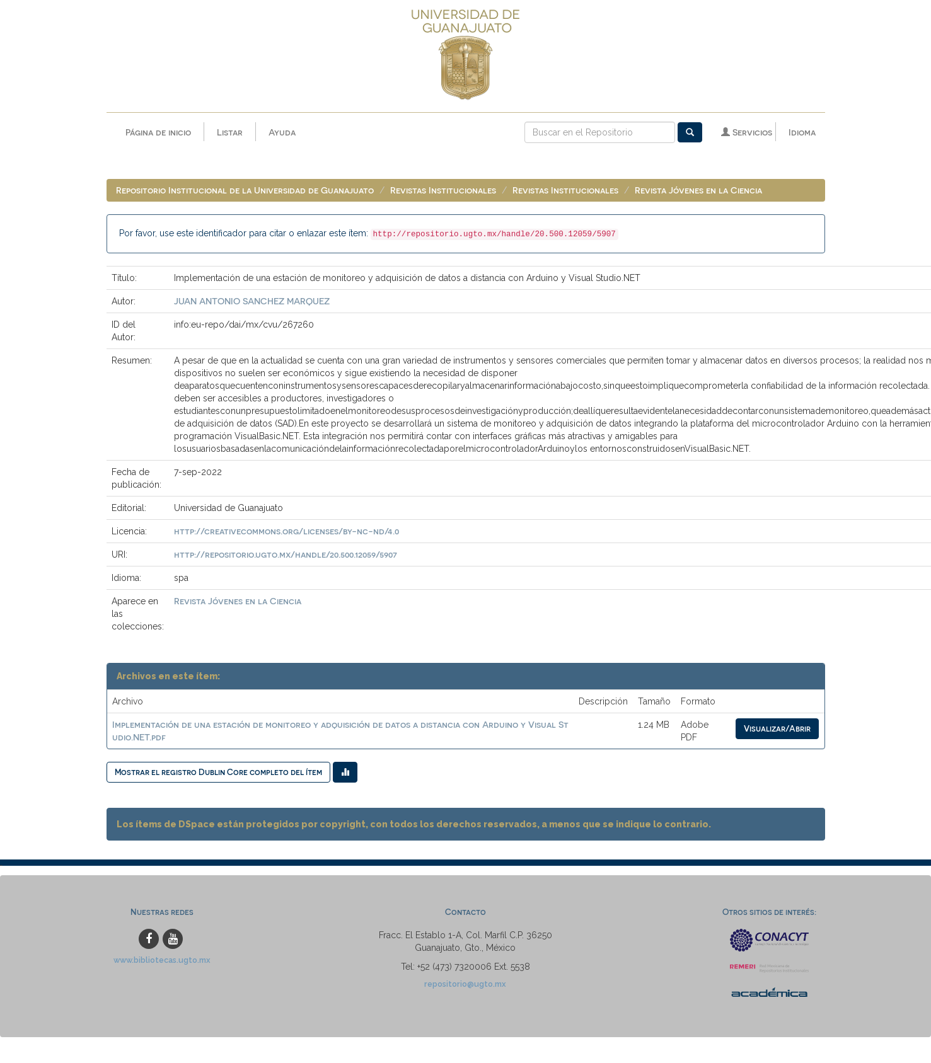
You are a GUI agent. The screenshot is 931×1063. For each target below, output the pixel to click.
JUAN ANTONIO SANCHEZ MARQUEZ (252, 301)
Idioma (802, 132)
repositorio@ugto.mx (465, 984)
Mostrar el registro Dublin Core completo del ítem (218, 772)
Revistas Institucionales (443, 190)
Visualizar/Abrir (777, 728)
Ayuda (282, 132)
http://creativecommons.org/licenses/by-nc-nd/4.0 (286, 531)
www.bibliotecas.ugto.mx (162, 960)
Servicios (746, 132)
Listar (230, 132)
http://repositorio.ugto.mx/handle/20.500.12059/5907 (285, 554)
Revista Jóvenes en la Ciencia (698, 190)
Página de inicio (158, 132)
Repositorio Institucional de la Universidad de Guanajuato (245, 190)
